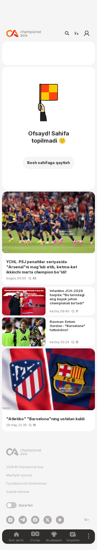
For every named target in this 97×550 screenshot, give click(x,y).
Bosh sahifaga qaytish (48, 162)
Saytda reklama (17, 492)
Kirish (87, 33)
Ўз (76, 33)
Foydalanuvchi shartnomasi (26, 483)
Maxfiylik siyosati (19, 475)
